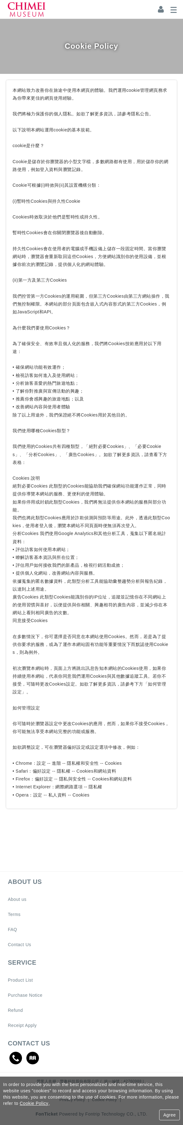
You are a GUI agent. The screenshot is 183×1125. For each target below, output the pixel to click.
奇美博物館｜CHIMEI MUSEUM (26, 9)
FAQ (12, 929)
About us (17, 899)
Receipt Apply (22, 1025)
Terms (14, 914)
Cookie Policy (34, 1103)
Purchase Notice (25, 995)
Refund (15, 1010)
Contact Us (19, 944)
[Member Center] (161, 9)
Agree (169, 1114)
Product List (20, 980)
